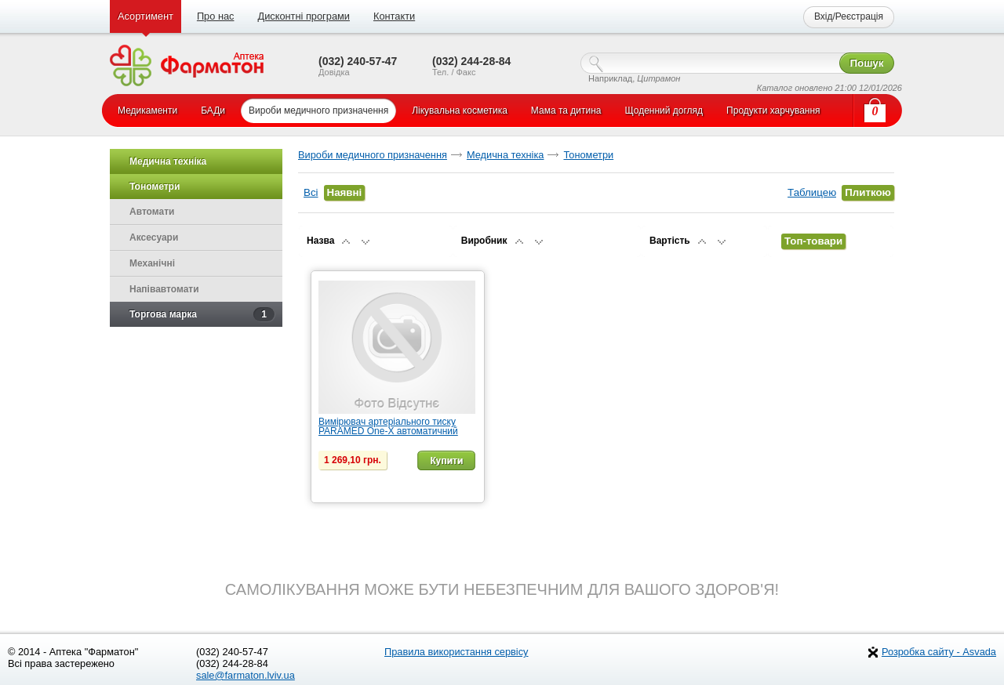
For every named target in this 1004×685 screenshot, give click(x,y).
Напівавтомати (164, 289)
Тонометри (588, 155)
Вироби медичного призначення (372, 155)
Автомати (151, 211)
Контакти (394, 16)
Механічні (152, 263)
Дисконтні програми (303, 16)
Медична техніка (505, 155)
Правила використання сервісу (456, 652)
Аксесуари (153, 237)
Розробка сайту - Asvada (939, 652)
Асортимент (145, 16)
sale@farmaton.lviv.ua (245, 675)
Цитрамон (658, 78)
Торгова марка (202, 314)
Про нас (216, 16)
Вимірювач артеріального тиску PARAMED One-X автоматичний (388, 426)
